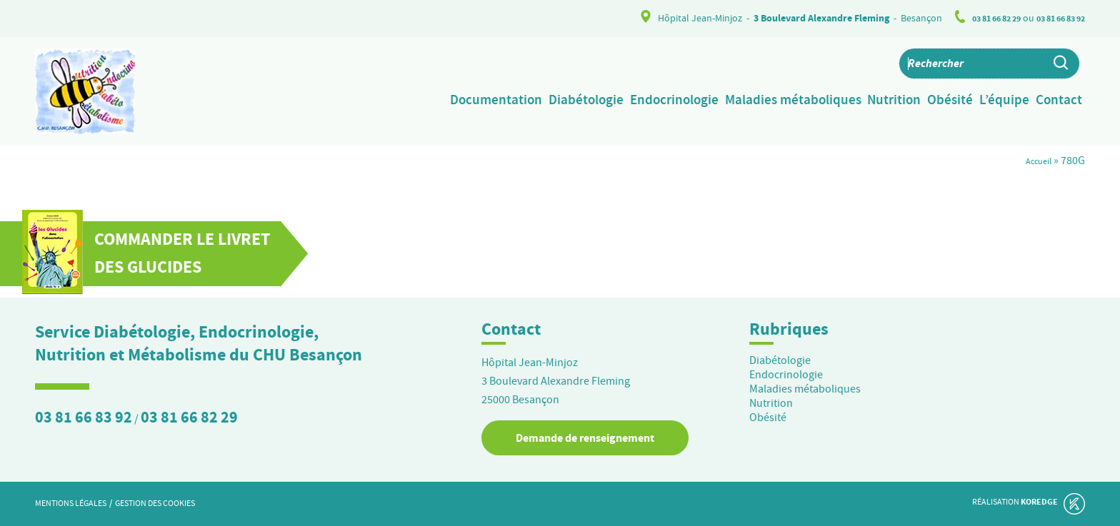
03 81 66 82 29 (981, 18)
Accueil (1034, 160)
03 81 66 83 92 (1055, 18)
